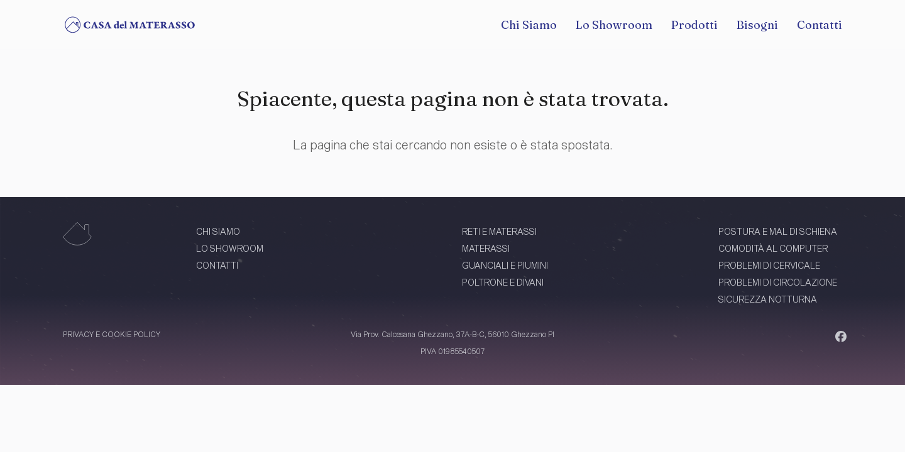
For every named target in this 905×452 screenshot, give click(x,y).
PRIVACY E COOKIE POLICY (111, 334)
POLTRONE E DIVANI (503, 282)
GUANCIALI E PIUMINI (505, 265)
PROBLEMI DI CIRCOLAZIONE (777, 282)
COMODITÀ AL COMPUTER (773, 248)
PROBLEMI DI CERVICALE (769, 265)
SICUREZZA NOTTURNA (767, 299)
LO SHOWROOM (229, 248)
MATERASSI (486, 248)
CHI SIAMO (218, 231)
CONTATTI (217, 265)
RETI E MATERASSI (499, 231)
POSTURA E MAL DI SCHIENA (777, 231)
